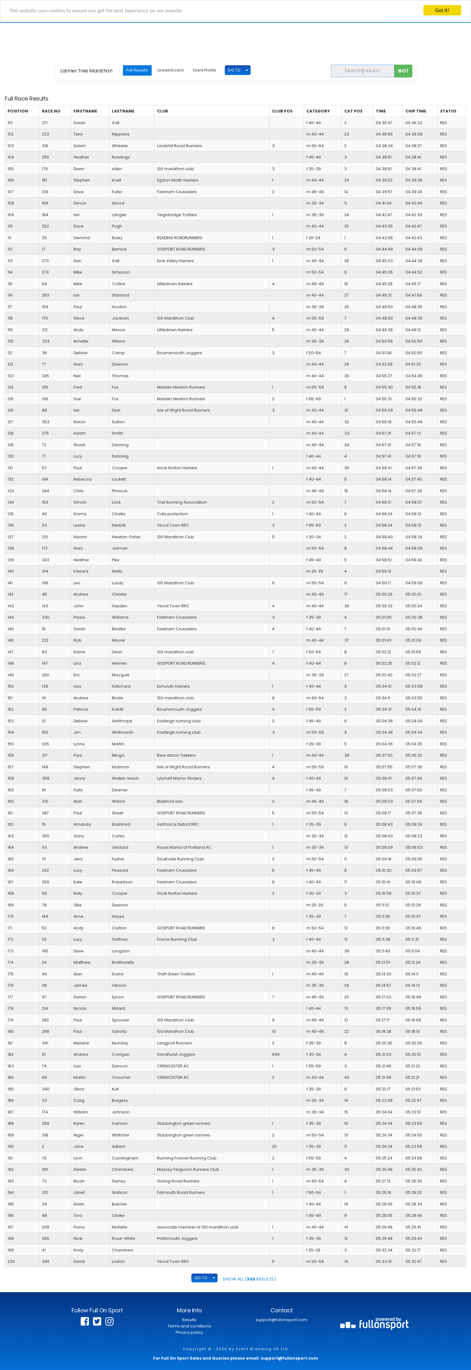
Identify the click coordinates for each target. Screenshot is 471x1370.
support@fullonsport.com (281, 1319)
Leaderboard (170, 70)
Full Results (137, 70)
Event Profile (204, 70)
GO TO (234, 70)
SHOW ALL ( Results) (249, 1279)
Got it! (442, 10)
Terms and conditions (189, 1326)
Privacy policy (189, 1332)
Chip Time (415, 111)
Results (189, 1319)
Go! (403, 70)
